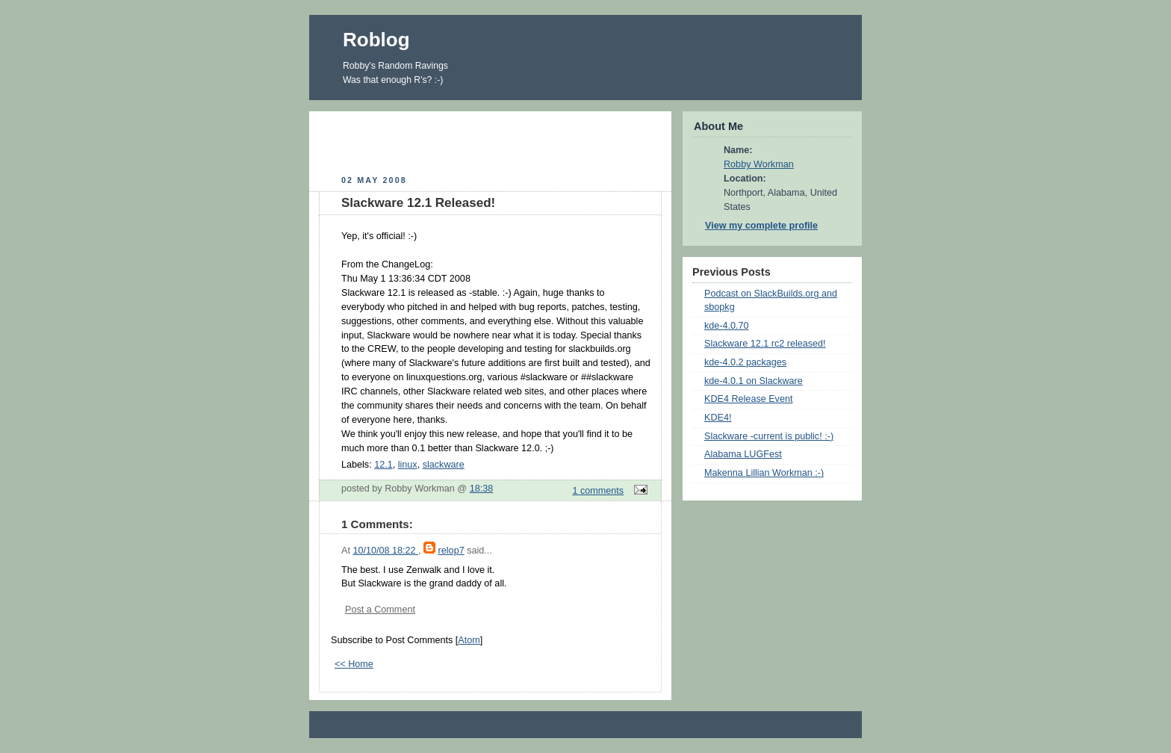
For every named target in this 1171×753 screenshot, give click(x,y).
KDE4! (717, 417)
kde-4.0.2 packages (745, 362)
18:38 (482, 488)
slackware (444, 464)
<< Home (354, 664)
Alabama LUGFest (743, 454)
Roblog (376, 39)
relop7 (451, 550)
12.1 (383, 464)
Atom (468, 640)
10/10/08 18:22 (385, 550)
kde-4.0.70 (726, 325)
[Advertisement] (490, 141)
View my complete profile (761, 225)
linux (407, 464)
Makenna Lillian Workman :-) (764, 473)
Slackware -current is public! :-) (768, 436)
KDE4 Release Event (748, 399)
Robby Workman (759, 164)
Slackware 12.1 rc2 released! (765, 343)
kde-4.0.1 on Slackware (753, 381)
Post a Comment (380, 609)
